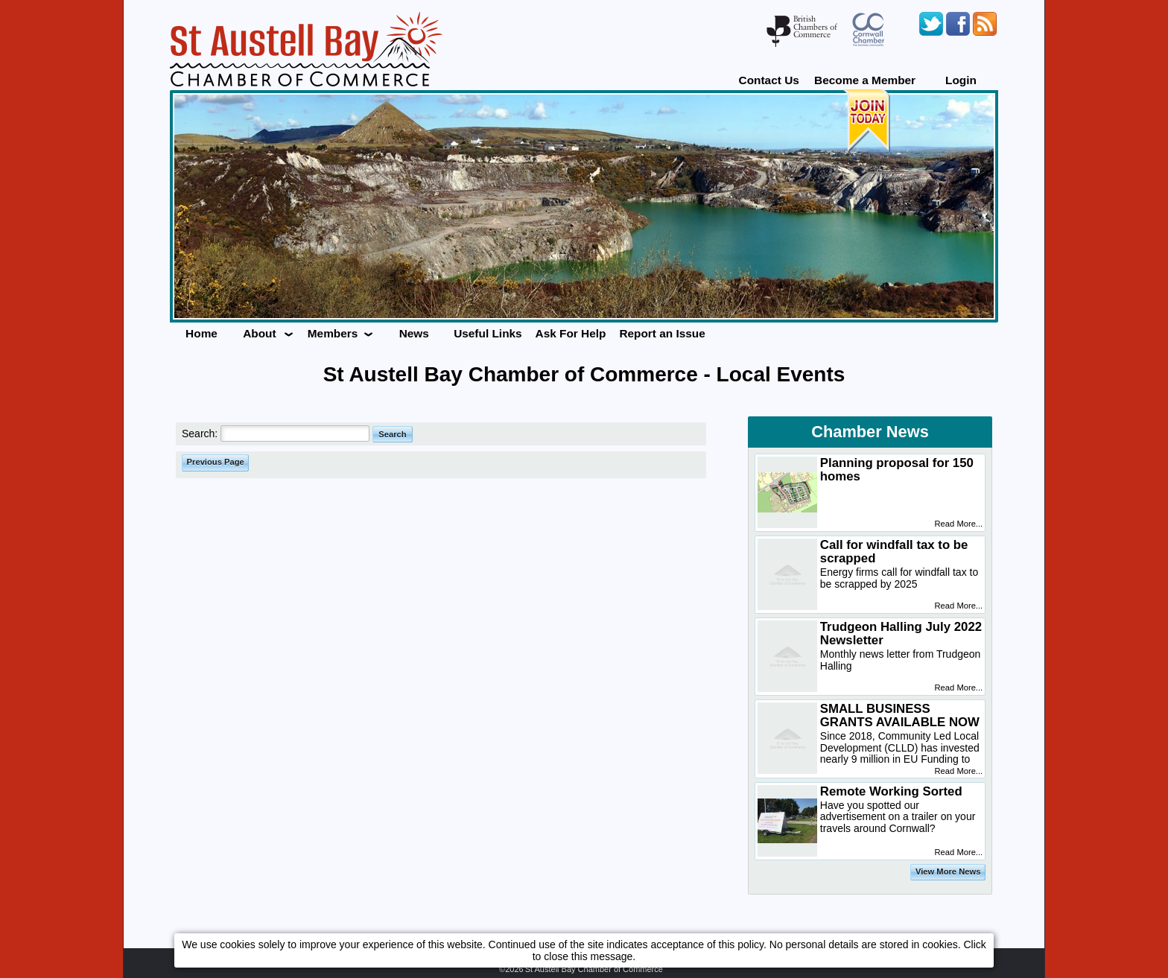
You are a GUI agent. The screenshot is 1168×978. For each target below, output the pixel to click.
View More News (947, 871)
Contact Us (769, 80)
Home (201, 333)
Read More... (959, 523)
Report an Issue (662, 333)
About (259, 333)
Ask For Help (571, 333)
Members (333, 333)
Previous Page (215, 461)
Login (961, 80)
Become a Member (864, 80)
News (414, 333)
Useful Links (488, 333)
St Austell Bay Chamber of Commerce (594, 969)
